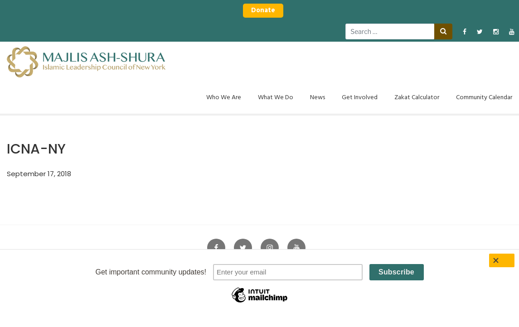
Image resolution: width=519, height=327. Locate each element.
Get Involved (360, 97)
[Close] (501, 260)
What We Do (275, 97)
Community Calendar (484, 97)
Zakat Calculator (416, 97)
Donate (263, 10)
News (317, 97)
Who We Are (223, 97)
